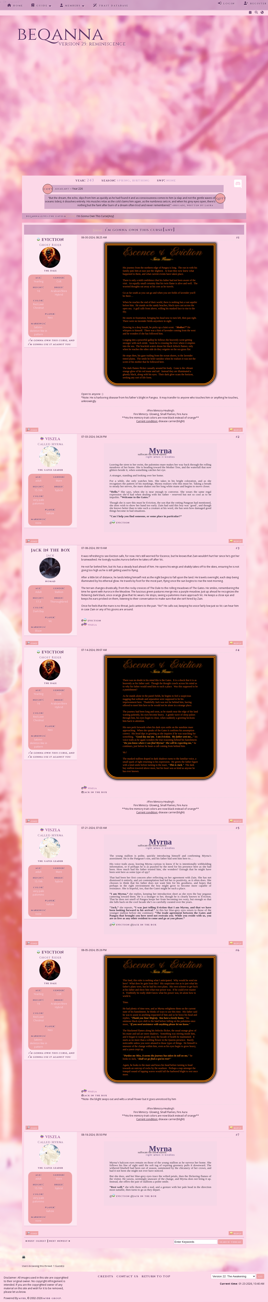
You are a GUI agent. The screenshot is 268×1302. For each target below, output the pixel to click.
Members (70, 5)
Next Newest (58, 1241)
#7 (238, 1135)
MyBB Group (52, 1298)
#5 (238, 828)
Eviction (50, 239)
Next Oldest (37, 1241)
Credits (105, 1276)
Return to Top (156, 1276)
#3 (238, 548)
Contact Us (127, 1276)
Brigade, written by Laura (193, 205)
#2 (238, 437)
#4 (238, 650)
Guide (39, 5)
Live (44, 216)
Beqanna (32, 216)
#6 (238, 950)
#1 (238, 238)
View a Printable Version (45, 1257)
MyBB (22, 1298)
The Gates (56, 216)
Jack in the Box (50, 550)
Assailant (62, 189)
